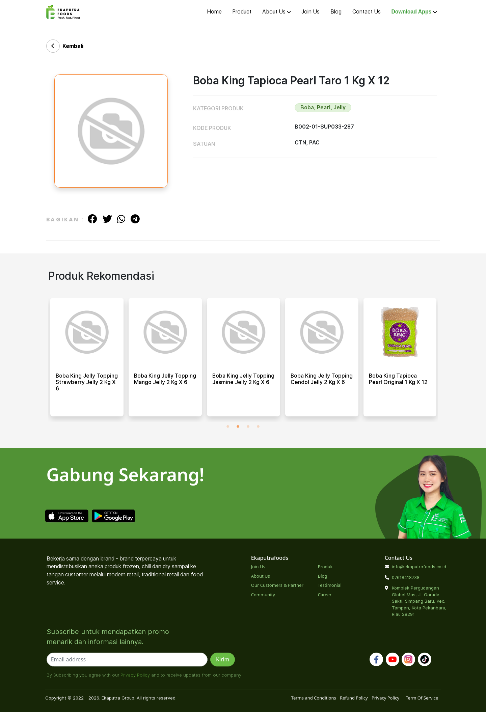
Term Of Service (422, 698)
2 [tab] (238, 426)
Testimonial (330, 585)
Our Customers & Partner (277, 585)
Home (214, 11)
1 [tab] (227, 426)
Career (325, 595)
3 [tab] (248, 426)
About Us (276, 11)
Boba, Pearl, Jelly (323, 107)
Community (263, 595)
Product (241, 11)
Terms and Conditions (313, 698)
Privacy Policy (135, 675)
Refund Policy (354, 698)
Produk (325, 567)
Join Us (310, 11)
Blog (336, 11)
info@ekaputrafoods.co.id (419, 566)
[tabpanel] (86, 360)
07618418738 (406, 577)
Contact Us (366, 11)
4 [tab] (258, 426)
